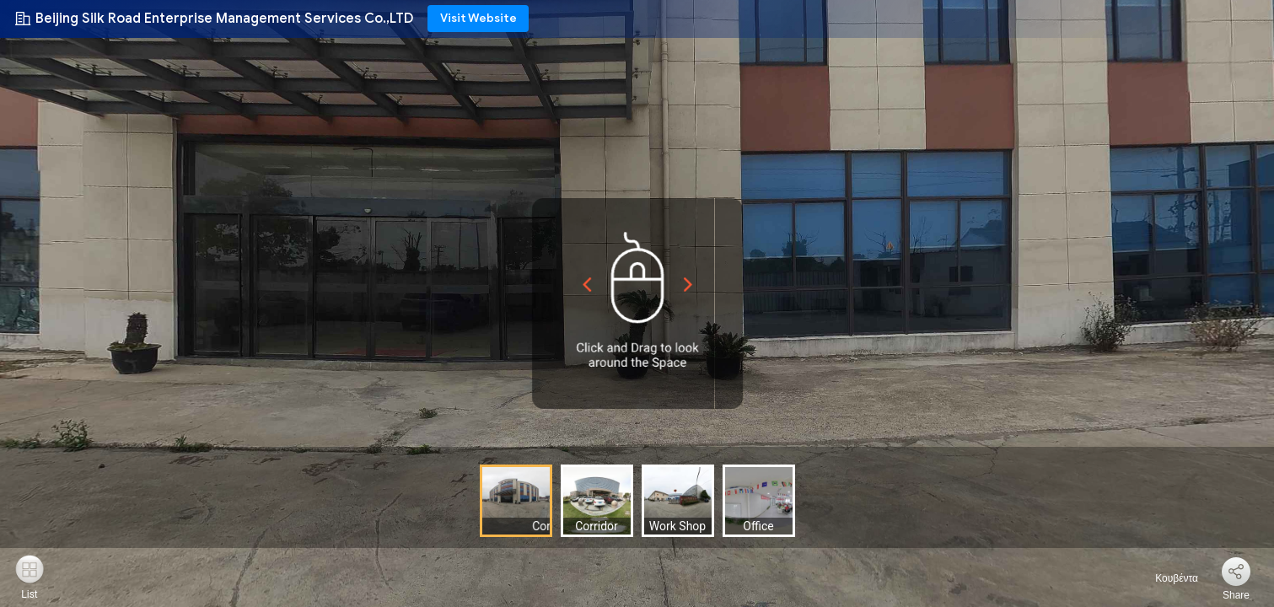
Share (1236, 595)
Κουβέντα (1167, 578)
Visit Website (478, 18)
